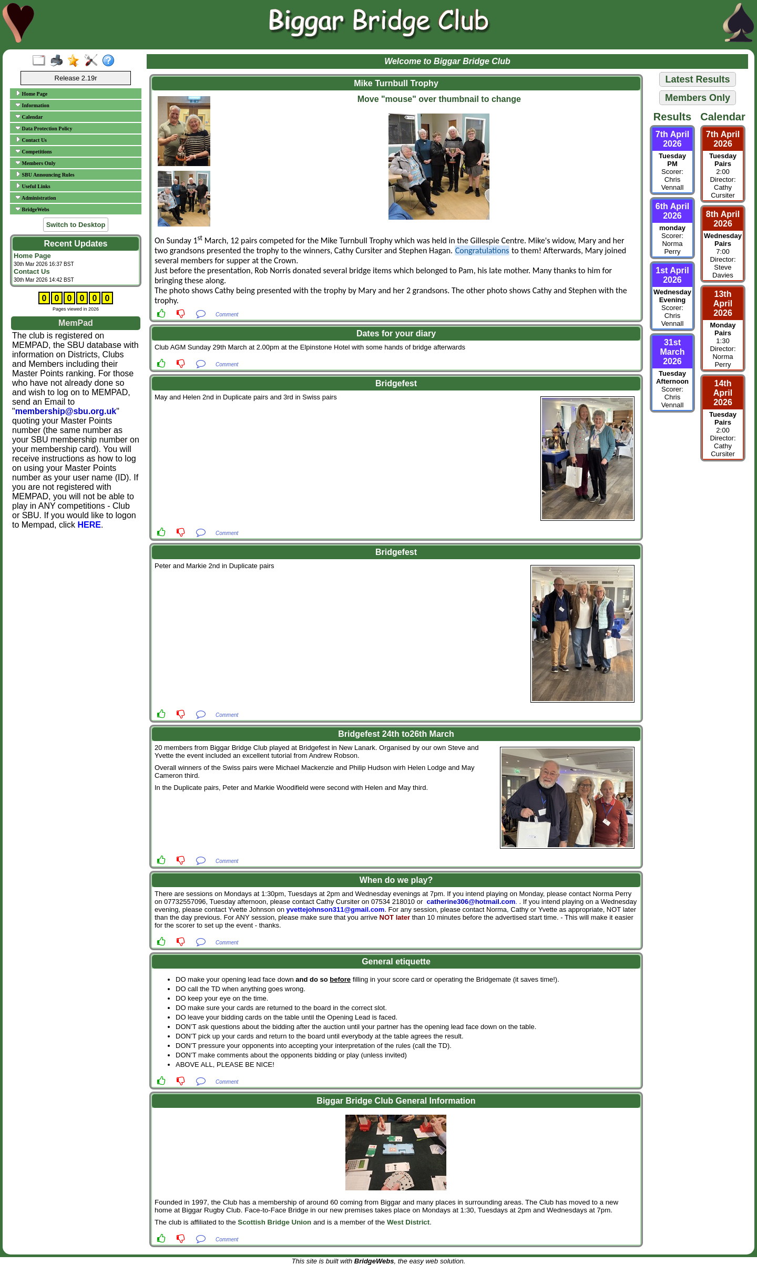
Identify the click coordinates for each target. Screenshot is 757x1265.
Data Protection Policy (43, 128)
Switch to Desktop (76, 225)
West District (408, 1222)
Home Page (31, 93)
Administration (35, 197)
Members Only (35, 163)
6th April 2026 (672, 211)
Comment (227, 314)
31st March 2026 (672, 352)
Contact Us (31, 140)
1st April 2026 (672, 275)
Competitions (33, 151)
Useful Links (32, 186)
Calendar (29, 117)
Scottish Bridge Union (274, 1222)
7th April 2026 (672, 139)
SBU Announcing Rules (45, 174)
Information (32, 105)
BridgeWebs (32, 209)
